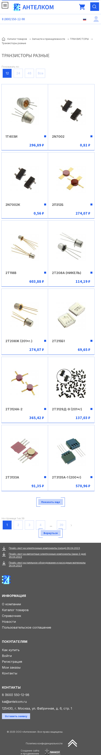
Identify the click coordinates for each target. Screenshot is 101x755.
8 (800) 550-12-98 (13, 19)
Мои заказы (11, 667)
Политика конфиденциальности (44, 743)
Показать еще (50, 502)
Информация (14, 596)
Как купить (11, 650)
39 (61, 525)
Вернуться (51, 533)
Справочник (11, 616)
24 (18, 73)
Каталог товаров (15, 610)
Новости (9, 622)
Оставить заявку (16, 716)
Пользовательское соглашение (26, 627)
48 (29, 73)
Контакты (9, 673)
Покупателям (14, 642)
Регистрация (12, 662)
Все (40, 73)
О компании (11, 604)
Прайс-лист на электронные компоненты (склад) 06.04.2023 (44, 548)
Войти (7, 656)
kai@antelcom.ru (14, 702)
